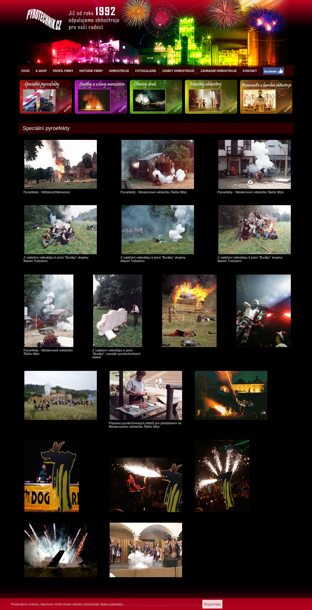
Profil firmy (63, 71)
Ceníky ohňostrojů (178, 71)
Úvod (25, 71)
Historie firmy (91, 71)
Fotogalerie (145, 71)
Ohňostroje (119, 71)
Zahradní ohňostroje (219, 71)
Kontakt (250, 71)
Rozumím (212, 604)
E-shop (41, 71)
